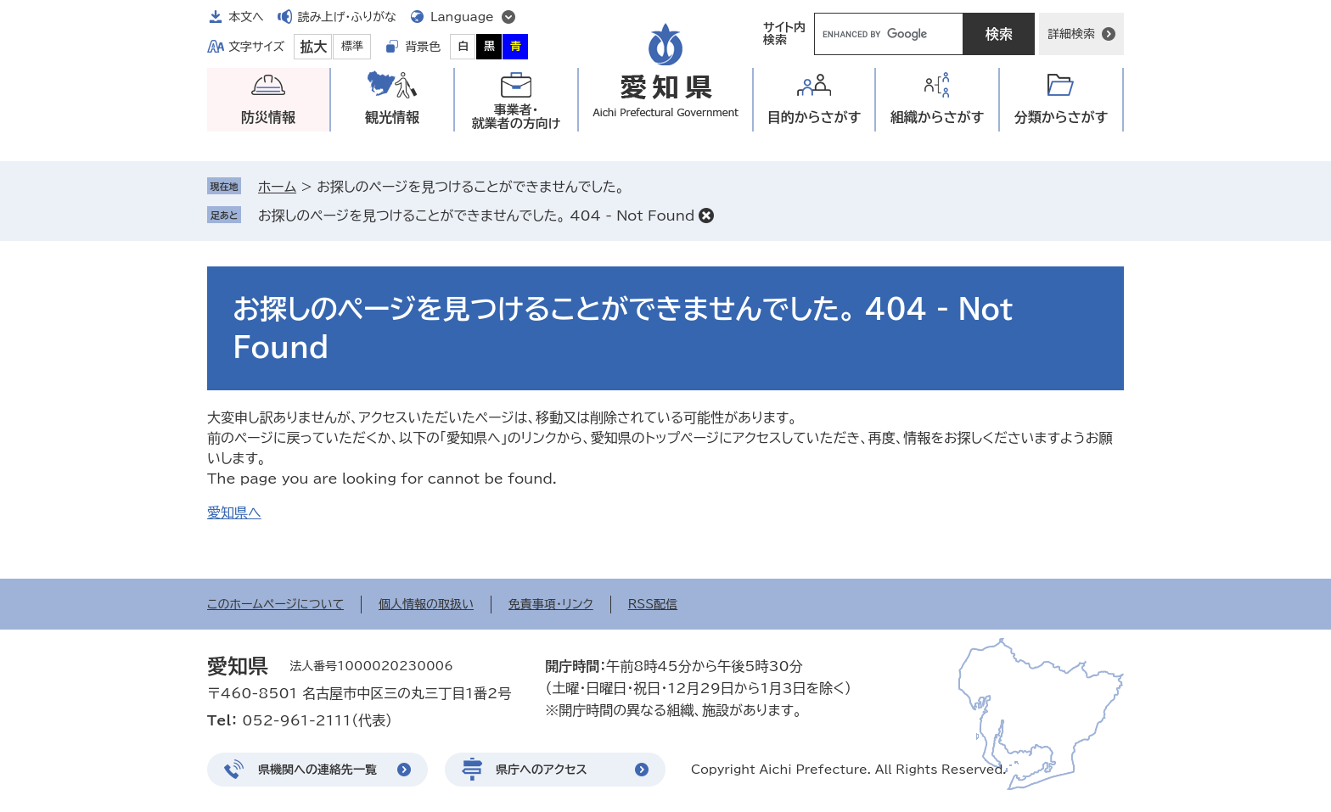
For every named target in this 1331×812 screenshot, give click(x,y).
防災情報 (268, 117)
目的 (814, 117)
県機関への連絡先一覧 (317, 770)
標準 (352, 46)
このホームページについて (275, 604)
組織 (937, 117)
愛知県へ (234, 512)
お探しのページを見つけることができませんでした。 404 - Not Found (476, 215)
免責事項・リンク (550, 604)
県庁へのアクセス (541, 770)
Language (462, 17)
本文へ (246, 17)
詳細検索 (1071, 34)
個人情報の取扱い (426, 604)
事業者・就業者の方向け (516, 117)
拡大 (313, 46)
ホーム (277, 186)
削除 (706, 215)
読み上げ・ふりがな (347, 17)
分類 (1061, 117)
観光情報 (392, 117)
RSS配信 (653, 604)
